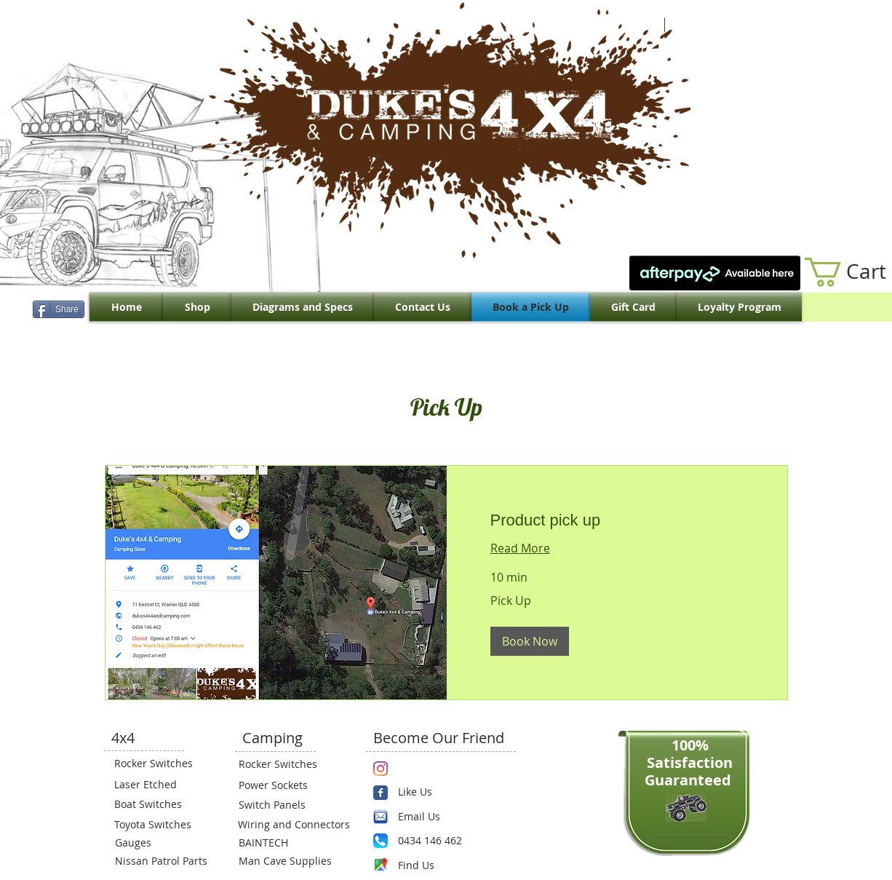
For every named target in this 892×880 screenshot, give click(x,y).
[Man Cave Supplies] (292, 861)
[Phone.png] (380, 840)
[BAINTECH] (282, 843)
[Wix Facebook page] (380, 792)
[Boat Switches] (158, 804)
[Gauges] (158, 843)
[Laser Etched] (158, 784)
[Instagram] (380, 768)
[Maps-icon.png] (380, 864)
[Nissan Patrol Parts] (159, 861)
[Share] (58, 309)
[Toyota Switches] (158, 824)
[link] (617, 520)
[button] (529, 641)
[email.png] (380, 816)
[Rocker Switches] (158, 763)
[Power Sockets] (282, 785)
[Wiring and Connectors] (292, 824)
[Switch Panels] (282, 805)
